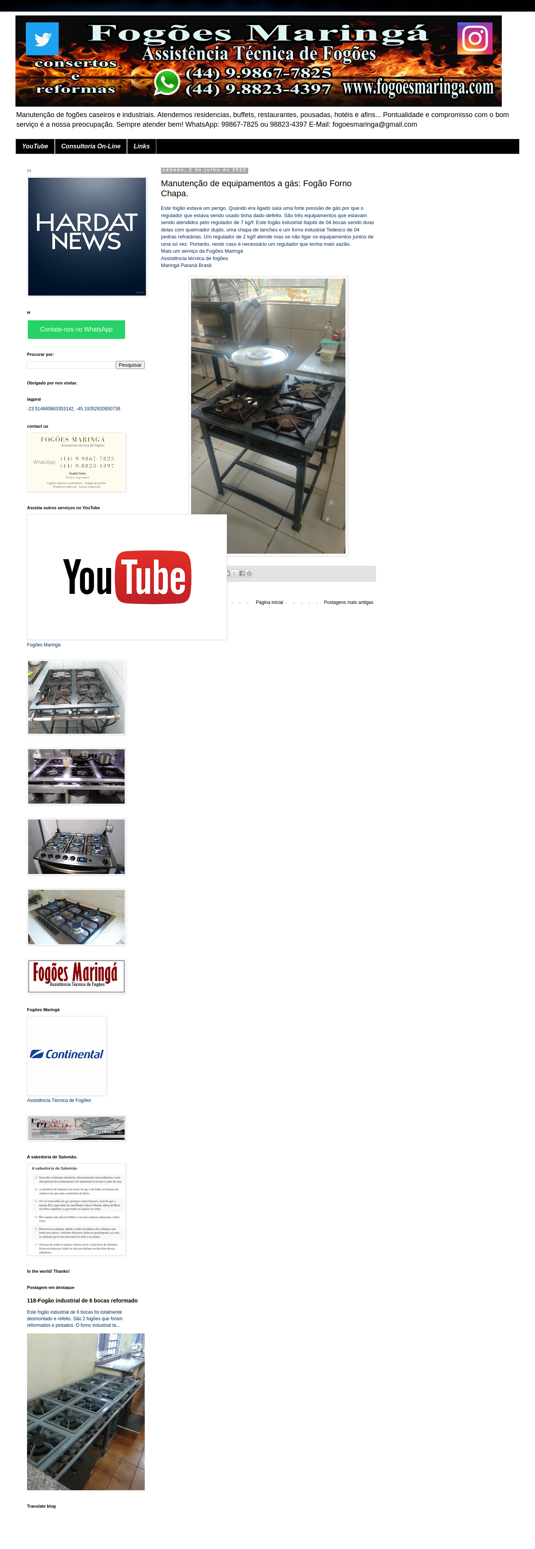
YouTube (35, 146)
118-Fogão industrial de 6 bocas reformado (82, 1300)
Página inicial (269, 602)
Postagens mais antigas (348, 602)
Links (142, 146)
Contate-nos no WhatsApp (76, 329)
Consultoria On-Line (91, 146)
